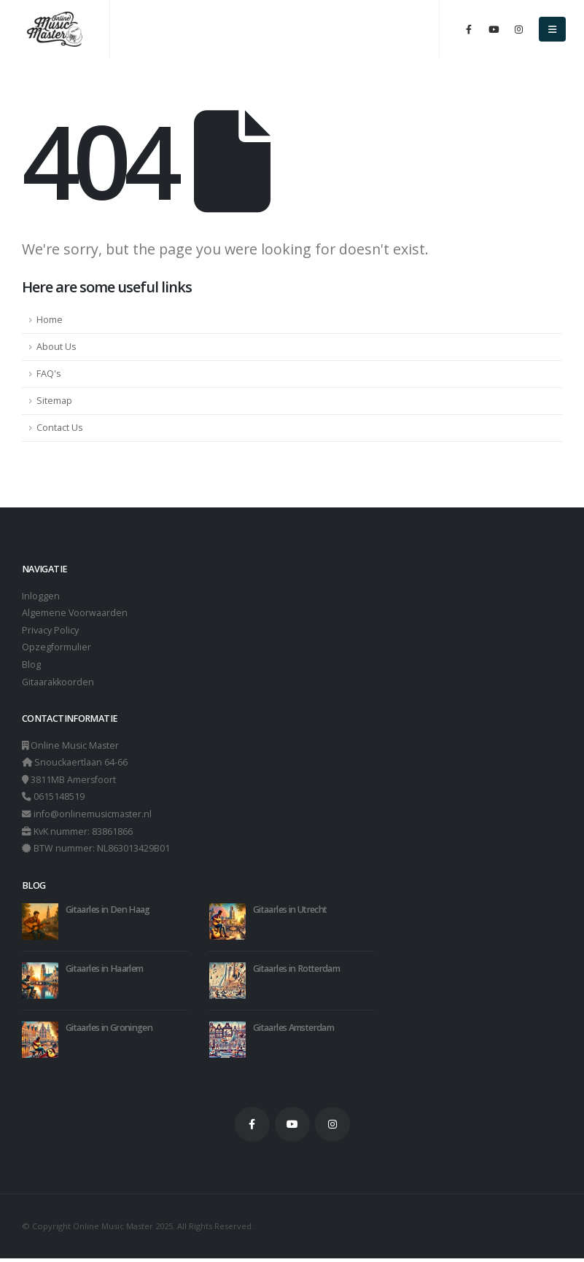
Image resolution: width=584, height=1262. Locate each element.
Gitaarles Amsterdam (293, 1032)
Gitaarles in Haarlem (104, 973)
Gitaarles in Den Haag (108, 914)
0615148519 (59, 799)
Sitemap (54, 400)
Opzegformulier (56, 648)
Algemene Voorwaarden (75, 613)
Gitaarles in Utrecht (290, 914)
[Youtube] (493, 29)
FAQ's (48, 373)
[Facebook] (469, 29)
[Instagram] (518, 29)
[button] (552, 29)
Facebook (252, 1128)
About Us (56, 346)
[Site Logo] (54, 29)
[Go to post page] (40, 925)
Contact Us (59, 427)
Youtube (292, 1128)
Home (49, 319)
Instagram (332, 1128)
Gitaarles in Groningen (109, 1032)
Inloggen (41, 596)
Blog (31, 666)
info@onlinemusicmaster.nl (93, 817)
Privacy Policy (50, 631)
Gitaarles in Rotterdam (296, 973)
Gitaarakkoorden (58, 683)
